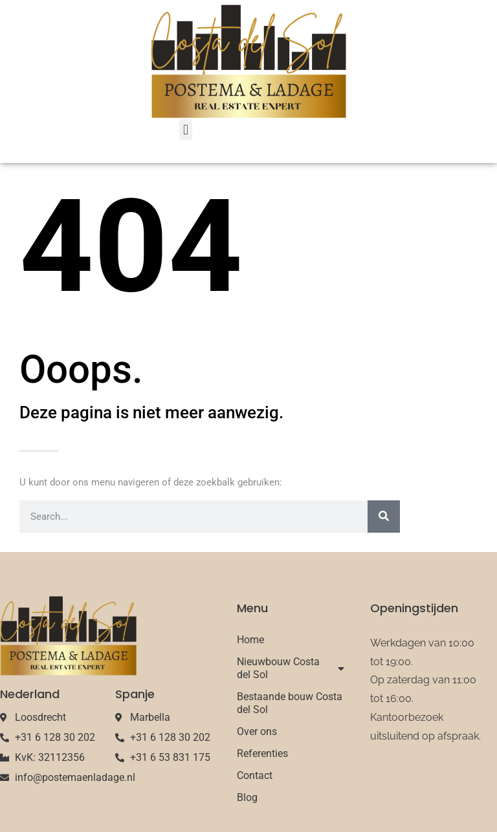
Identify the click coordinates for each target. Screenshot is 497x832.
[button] (185, 129)
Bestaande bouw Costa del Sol (289, 703)
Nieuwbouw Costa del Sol (290, 668)
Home (250, 640)
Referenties (262, 753)
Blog (247, 797)
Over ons (257, 731)
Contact (254, 775)
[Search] (384, 516)
